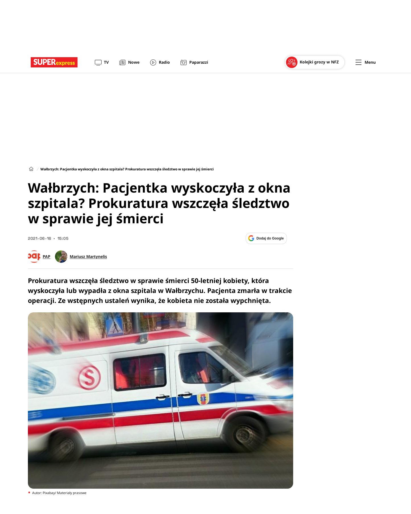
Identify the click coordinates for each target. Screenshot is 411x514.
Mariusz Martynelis (88, 257)
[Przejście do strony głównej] (54, 62)
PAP (46, 257)
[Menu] (365, 62)
